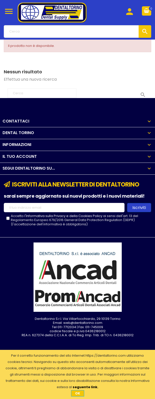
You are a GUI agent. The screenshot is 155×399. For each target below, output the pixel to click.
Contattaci (16, 121)
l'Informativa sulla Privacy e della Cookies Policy (63, 215)
